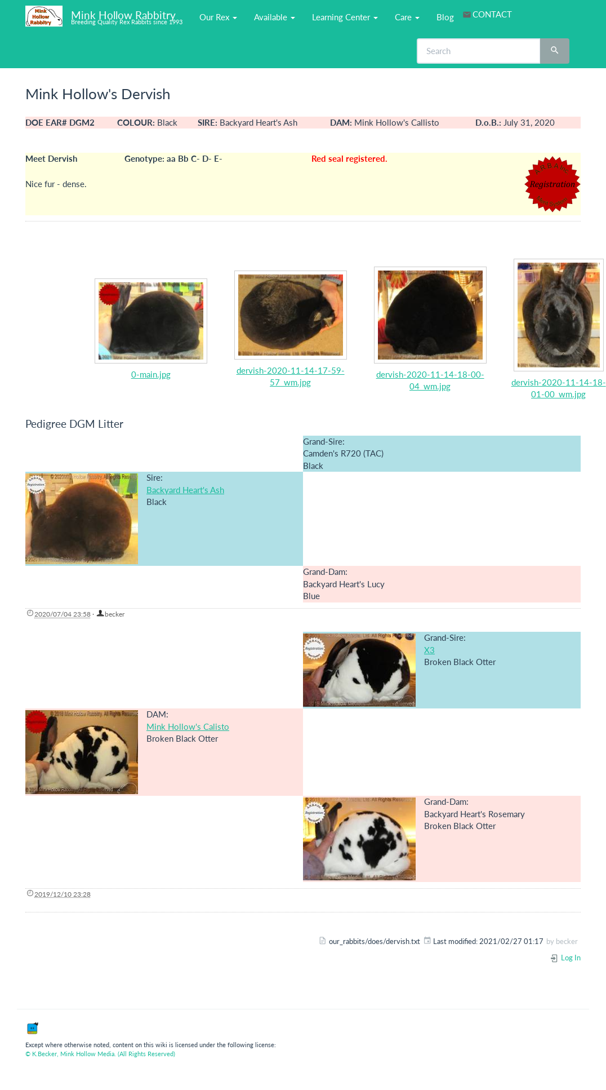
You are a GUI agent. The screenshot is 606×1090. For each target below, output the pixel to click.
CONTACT (492, 14)
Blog (445, 17)
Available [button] (274, 17)
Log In (565, 957)
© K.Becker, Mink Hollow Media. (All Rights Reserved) (100, 1053)
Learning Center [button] (345, 17)
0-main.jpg (151, 374)
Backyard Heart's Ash (185, 490)
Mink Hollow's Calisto (187, 726)
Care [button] (407, 17)
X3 (429, 650)
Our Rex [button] (218, 17)
